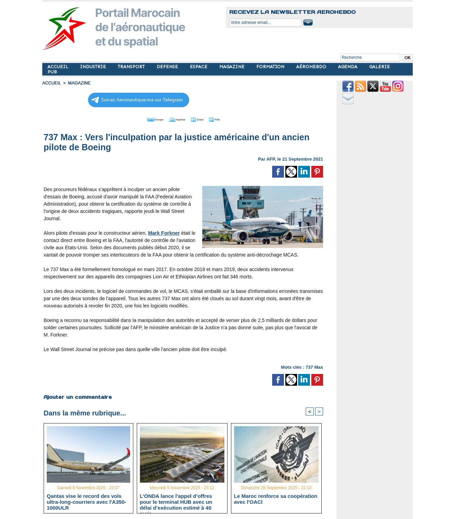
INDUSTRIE (93, 66)
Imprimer (175, 119)
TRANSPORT (132, 66)
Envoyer (144, 119)
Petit (228, 119)
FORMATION (271, 66)
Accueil (51, 83)
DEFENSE (168, 66)
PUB (52, 71)
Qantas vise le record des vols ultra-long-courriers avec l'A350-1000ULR (86, 501)
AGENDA (348, 66)
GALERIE (379, 66)
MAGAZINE (232, 66)
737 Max (314, 366)
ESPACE (199, 66)
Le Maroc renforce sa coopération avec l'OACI (276, 499)
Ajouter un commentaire (77, 396)
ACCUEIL (58, 66)
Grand (204, 119)
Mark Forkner (163, 232)
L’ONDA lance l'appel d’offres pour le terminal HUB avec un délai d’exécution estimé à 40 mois (176, 501)
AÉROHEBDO (312, 66)
